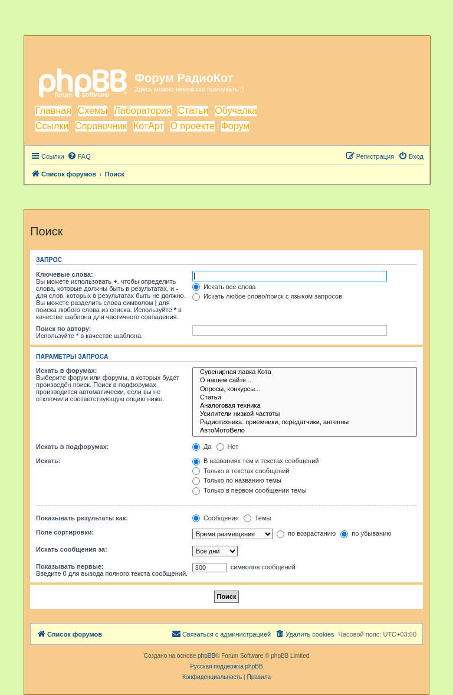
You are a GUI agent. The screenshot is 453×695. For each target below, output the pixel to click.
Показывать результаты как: (82, 518)
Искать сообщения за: (71, 549)
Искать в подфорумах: (72, 446)
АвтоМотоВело (304, 431)
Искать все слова (224, 286)
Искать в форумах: (66, 370)
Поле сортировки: (65, 532)
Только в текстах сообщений (241, 470)
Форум (235, 126)
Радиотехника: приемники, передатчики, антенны (304, 422)
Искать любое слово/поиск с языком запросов (267, 296)
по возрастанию (306, 533)
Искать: (48, 460)
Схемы (93, 111)
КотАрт (148, 126)
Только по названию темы (236, 480)
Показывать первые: (70, 566)
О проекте (192, 126)
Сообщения (215, 518)
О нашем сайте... (304, 380)
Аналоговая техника (304, 406)
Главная (53, 111)
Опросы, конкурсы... (304, 389)
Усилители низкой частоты (304, 414)
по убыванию (365, 533)
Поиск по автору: (63, 328)
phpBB (206, 656)
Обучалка (236, 111)
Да (202, 446)
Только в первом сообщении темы (249, 490)
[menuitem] (79, 156)
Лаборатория (142, 111)
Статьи (193, 111)
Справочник (101, 126)
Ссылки (51, 126)
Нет (227, 446)
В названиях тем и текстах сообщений (255, 460)
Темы (257, 518)
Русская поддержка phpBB (226, 666)
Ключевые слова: (64, 274)
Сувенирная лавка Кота (304, 372)
